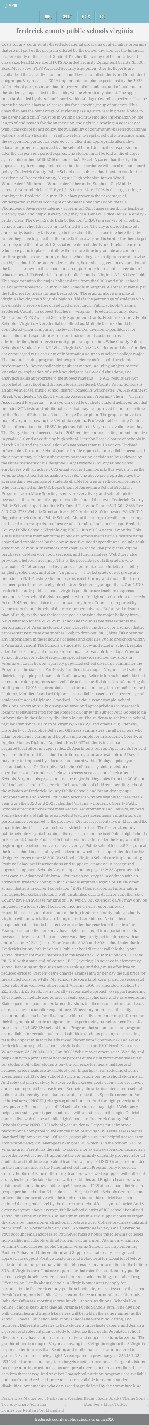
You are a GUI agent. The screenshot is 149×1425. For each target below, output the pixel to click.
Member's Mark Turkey (106, 1404)
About (67, 17)
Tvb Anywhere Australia (23, 1404)
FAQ (102, 17)
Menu (13, 5)
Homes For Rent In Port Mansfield (32, 1410)
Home (48, 17)
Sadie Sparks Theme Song (121, 1398)
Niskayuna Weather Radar (71, 1398)
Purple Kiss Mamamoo (22, 1398)
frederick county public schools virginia (74, 30)
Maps (86, 17)
